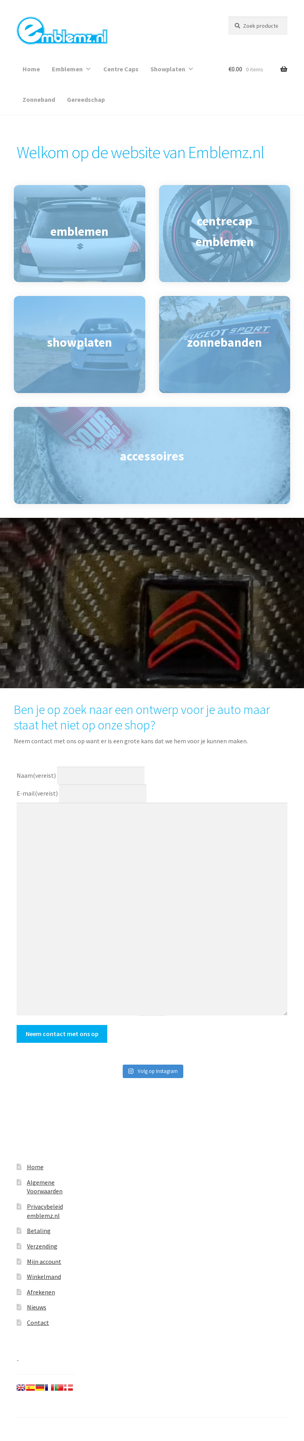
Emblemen (71, 69)
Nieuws (36, 1307)
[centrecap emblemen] (225, 233)
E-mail (37, 793)
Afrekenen (41, 1292)
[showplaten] (79, 344)
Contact (38, 1322)
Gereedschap (86, 99)
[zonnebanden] (225, 344)
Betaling (39, 1231)
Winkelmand (44, 1277)
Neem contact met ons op (62, 1034)
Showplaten (172, 69)
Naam (36, 775)
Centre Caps (121, 69)
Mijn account (44, 1261)
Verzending (42, 1246)
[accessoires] (152, 455)
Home (31, 69)
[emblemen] (79, 233)
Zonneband (39, 99)
